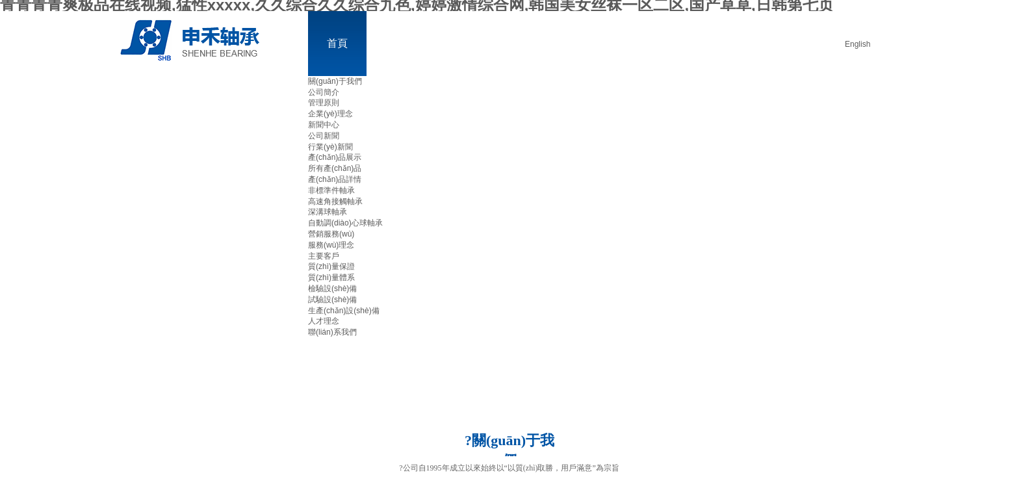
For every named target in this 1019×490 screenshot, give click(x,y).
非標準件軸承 (331, 190)
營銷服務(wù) (331, 234)
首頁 (337, 43)
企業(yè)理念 (330, 113)
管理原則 (323, 102)
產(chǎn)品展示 (334, 157)
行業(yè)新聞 (330, 146)
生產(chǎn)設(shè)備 (344, 310)
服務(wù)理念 (331, 245)
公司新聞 (323, 135)
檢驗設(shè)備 (332, 288)
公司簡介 (323, 92)
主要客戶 (323, 256)
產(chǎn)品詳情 (334, 179)
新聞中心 (323, 124)
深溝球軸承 (327, 211)
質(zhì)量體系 (331, 277)
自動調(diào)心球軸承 (345, 222)
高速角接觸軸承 (335, 201)
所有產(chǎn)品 (334, 168)
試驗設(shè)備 (332, 299)
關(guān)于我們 (335, 81)
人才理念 (323, 321)
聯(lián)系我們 (332, 332)
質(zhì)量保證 (331, 266)
